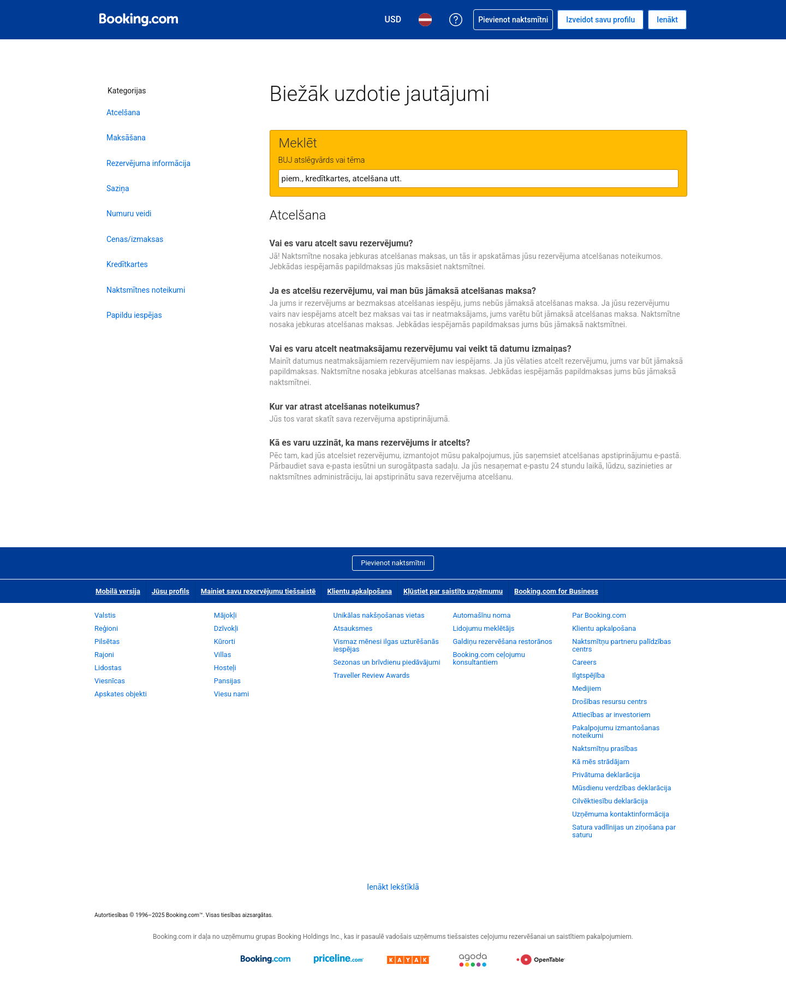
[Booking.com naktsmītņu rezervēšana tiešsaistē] (138, 19)
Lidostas (108, 668)
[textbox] (478, 178)
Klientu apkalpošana (359, 591)
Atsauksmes (353, 628)
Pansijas (227, 681)
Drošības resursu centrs (609, 701)
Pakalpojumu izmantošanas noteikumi (615, 732)
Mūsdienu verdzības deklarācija (621, 788)
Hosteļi (225, 668)
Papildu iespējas (134, 315)
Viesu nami (231, 694)
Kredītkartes (127, 264)
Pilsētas (107, 641)
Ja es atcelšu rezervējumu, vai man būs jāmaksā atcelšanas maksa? (403, 291)
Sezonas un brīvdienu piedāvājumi (387, 662)
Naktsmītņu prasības (605, 748)
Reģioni (106, 628)
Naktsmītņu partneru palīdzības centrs (621, 645)
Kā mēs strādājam (600, 762)
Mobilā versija (118, 591)
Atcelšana (123, 112)
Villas (222, 654)
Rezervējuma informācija (148, 163)
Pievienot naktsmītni (393, 563)
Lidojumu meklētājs (483, 628)
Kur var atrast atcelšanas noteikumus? (345, 406)
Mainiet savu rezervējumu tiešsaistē (258, 591)
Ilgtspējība (588, 675)
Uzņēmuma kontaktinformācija (620, 814)
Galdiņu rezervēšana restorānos (502, 641)
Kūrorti (224, 641)
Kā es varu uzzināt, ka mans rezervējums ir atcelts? (370, 442)
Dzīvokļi (226, 628)
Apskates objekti (120, 694)
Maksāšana (126, 137)
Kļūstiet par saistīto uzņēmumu (453, 591)
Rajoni (104, 654)
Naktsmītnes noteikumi (145, 290)
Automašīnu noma (481, 615)
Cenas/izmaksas (134, 239)
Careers (584, 662)
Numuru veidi (128, 213)
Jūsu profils (170, 591)
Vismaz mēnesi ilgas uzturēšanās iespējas (386, 645)
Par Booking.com (599, 615)
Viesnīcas (109, 681)
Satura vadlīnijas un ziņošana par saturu (624, 831)
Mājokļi (225, 615)
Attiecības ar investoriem (611, 715)
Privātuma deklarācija (606, 775)
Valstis (105, 615)
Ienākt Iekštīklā (393, 887)
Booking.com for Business (556, 591)
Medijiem (586, 688)
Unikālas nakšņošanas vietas (379, 615)
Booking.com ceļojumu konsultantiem (488, 658)
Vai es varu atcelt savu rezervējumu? (341, 243)
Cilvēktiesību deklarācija (610, 801)
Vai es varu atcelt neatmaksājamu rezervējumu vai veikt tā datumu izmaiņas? (420, 349)
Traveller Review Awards (372, 675)
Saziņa (117, 188)
